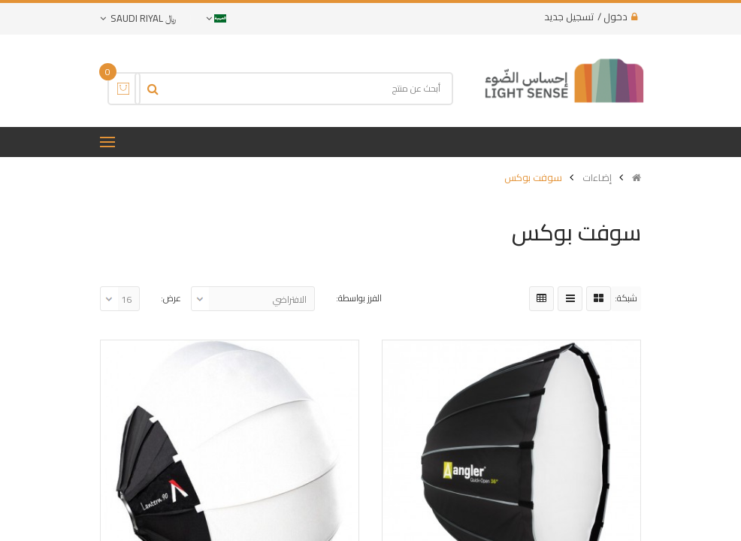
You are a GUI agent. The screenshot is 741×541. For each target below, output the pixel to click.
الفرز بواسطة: (359, 298)
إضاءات (597, 177)
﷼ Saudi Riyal (138, 18)
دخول (615, 17)
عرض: (171, 298)
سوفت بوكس (533, 177)
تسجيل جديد (569, 17)
